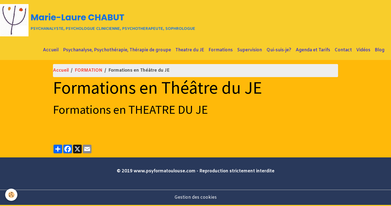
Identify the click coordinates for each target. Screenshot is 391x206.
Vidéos (363, 51)
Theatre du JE (189, 51)
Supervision (249, 51)
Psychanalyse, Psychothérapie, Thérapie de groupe (117, 51)
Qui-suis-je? (278, 51)
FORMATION (88, 71)
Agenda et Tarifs (313, 51)
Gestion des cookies (195, 198)
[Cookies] (11, 195)
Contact (343, 51)
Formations (221, 51)
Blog (379, 51)
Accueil (51, 51)
